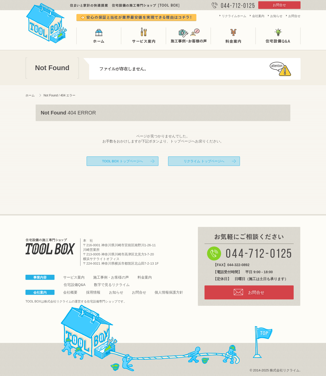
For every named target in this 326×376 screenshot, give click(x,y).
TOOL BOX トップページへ (122, 161)
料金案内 (233, 35)
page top (263, 342)
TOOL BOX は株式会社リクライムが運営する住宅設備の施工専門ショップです (46, 22)
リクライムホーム (234, 16)
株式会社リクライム (58, 301)
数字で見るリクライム (112, 285)
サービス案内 (143, 35)
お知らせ (276, 16)
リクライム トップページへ (204, 161)
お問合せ (279, 5)
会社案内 (258, 16)
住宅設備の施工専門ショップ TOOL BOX (50, 246)
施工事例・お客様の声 (188, 35)
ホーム (98, 35)
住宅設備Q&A (278, 35)
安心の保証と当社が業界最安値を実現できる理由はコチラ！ (136, 17)
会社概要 (70, 292)
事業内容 (40, 277)
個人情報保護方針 (169, 292)
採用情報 (93, 292)
